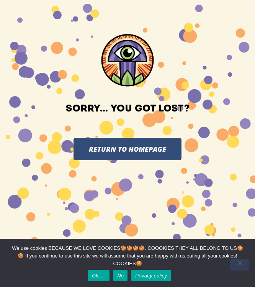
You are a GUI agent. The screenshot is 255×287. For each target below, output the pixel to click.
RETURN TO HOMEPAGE (127, 149)
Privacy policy (151, 276)
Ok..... (99, 276)
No (120, 276)
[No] (239, 265)
